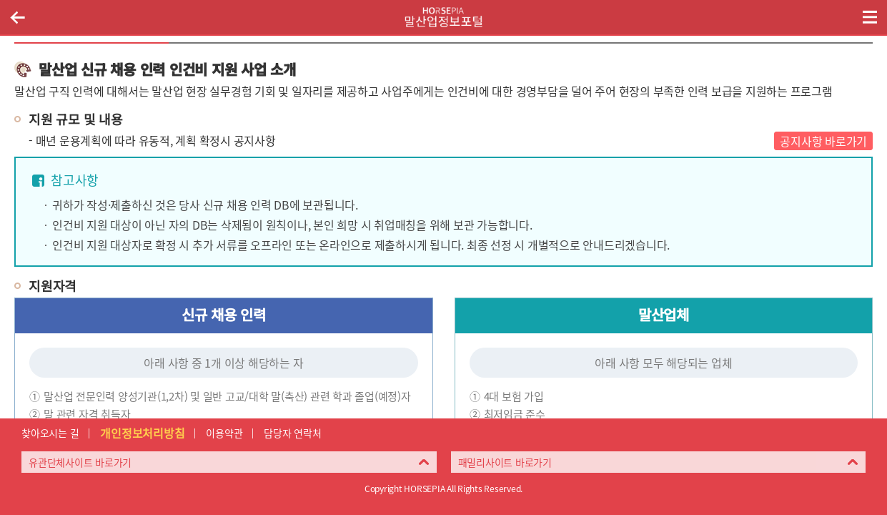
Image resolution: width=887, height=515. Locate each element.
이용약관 (224, 433)
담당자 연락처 (292, 433)
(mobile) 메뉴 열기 (870, 17)
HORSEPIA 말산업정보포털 (443, 17)
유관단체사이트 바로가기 (80, 462)
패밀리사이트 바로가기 (505, 462)
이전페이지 (17, 17)
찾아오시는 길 (50, 433)
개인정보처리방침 (142, 433)
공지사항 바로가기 (823, 140)
